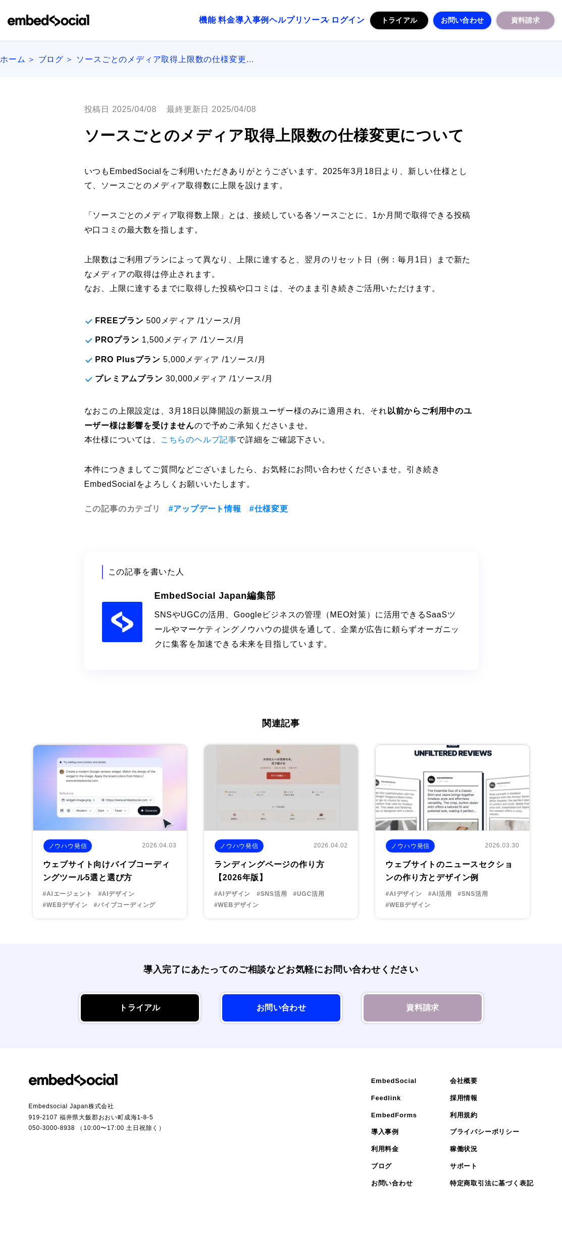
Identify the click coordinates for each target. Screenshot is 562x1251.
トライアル (399, 20)
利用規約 (464, 1115)
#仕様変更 (268, 508)
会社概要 (464, 1081)
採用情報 (464, 1098)
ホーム (12, 59)
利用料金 (385, 1149)
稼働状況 (464, 1149)
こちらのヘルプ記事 (199, 439)
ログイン (343, 20)
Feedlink (386, 1098)
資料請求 (525, 20)
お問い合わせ (462, 20)
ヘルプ (256, 20)
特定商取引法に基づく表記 (492, 1183)
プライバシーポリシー (485, 1131)
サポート (464, 1166)
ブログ (51, 59)
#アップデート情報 (205, 508)
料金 (179, 20)
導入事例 (215, 20)
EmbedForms (394, 1115)
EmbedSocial (394, 1081)
